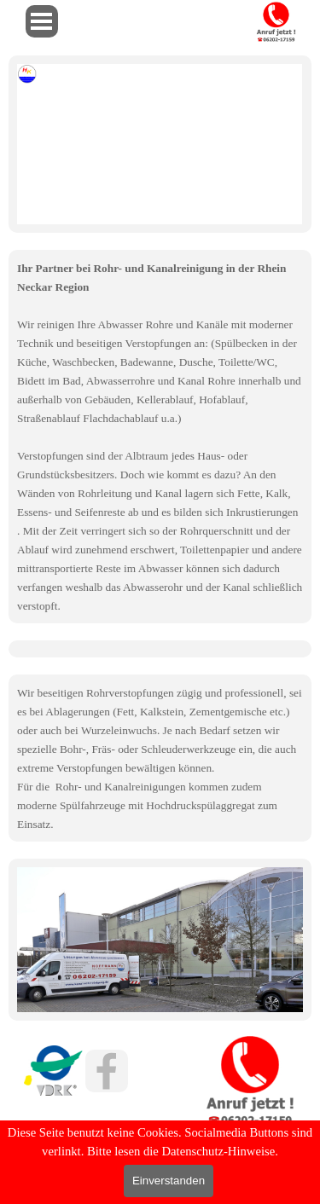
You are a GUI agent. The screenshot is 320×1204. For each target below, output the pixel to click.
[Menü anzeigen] (42, 21)
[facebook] (106, 1071)
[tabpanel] (160, 436)
